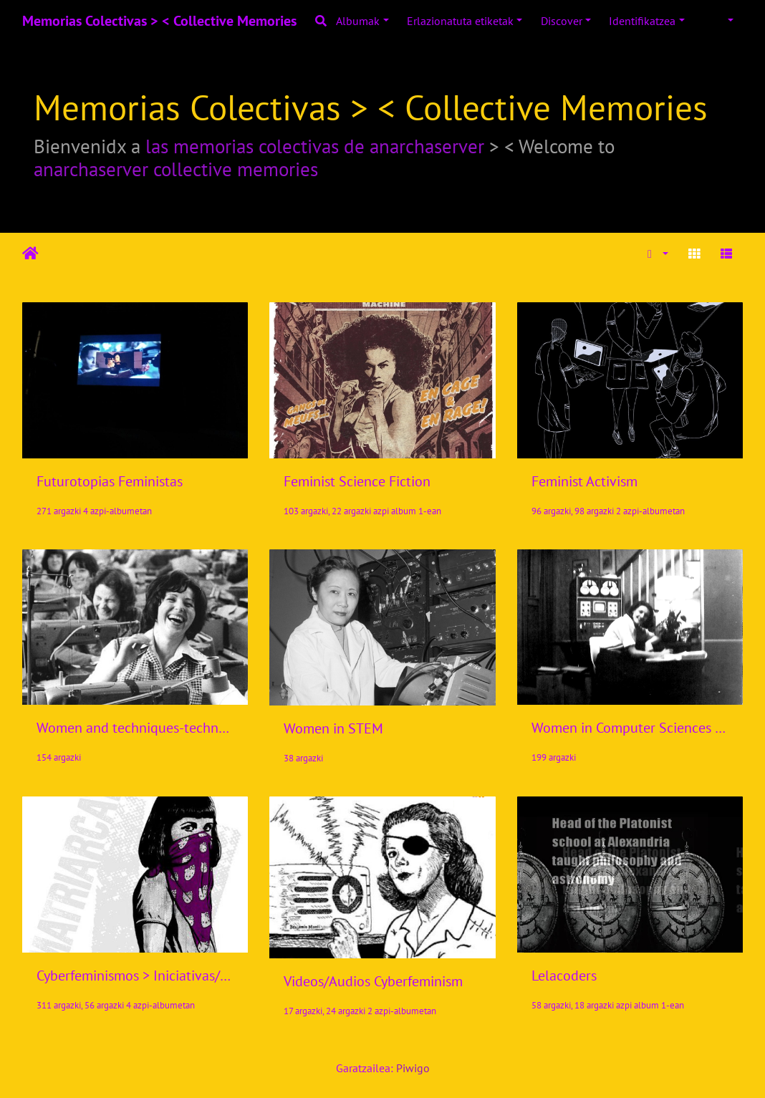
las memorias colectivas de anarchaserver (314, 146)
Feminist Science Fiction (357, 481)
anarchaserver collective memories (176, 169)
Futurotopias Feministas (110, 481)
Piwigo (413, 1068)
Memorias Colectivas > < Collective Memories (159, 20)
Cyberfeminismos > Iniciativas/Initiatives (158, 975)
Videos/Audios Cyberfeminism (373, 981)
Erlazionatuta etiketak (460, 21)
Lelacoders (564, 975)
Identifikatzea (642, 21)
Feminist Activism (584, 481)
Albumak (358, 21)
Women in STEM (333, 728)
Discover (561, 21)
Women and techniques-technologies (150, 727)
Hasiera (30, 253)
